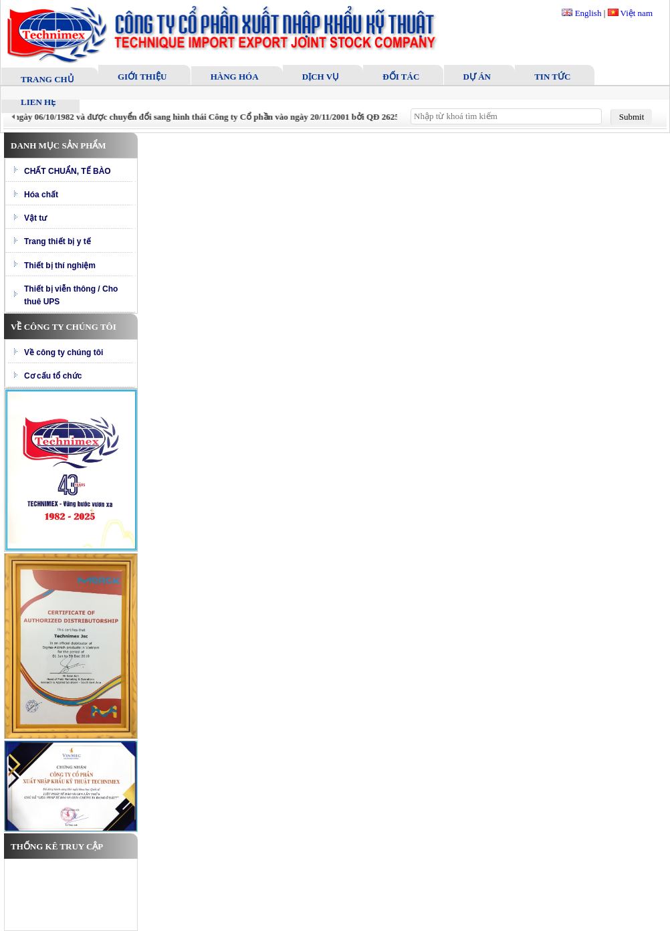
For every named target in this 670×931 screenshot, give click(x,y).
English (581, 13)
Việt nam (630, 13)
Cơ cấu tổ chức (53, 376)
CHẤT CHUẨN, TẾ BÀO (67, 171)
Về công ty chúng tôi (63, 352)
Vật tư (35, 218)
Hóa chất (41, 194)
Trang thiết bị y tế (57, 241)
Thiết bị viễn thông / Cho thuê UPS (71, 295)
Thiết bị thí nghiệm (60, 265)
